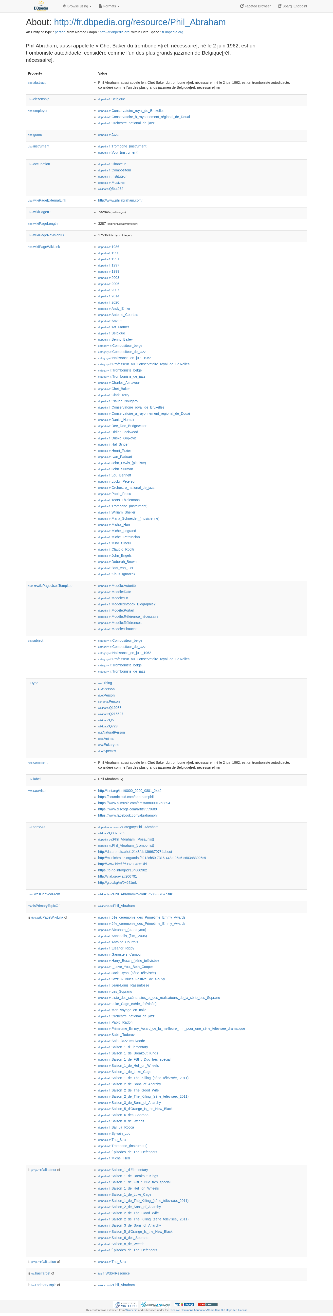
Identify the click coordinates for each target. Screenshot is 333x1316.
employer (37, 111)
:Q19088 (109, 708)
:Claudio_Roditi (116, 549)
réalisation (43, 1262)
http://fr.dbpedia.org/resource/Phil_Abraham (140, 22)
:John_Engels (114, 555)
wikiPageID (39, 212)
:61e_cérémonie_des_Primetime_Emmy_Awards (141, 917)
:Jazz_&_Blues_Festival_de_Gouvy (131, 979)
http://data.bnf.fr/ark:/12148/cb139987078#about (135, 852)
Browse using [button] (77, 6)
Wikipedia (131, 1310)
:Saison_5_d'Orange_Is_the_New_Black (135, 1109)
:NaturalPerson (111, 732)
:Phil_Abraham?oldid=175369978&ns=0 (135, 894)
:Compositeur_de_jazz (122, 352)
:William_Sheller (116, 512)
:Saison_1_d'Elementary (123, 1047)
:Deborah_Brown (117, 562)
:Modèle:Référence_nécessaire (128, 616)
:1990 (108, 253)
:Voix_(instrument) (118, 152)
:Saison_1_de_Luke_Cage (124, 1072)
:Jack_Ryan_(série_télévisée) (127, 973)
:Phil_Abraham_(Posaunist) (126, 839)
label (34, 779)
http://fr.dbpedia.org (115, 32)
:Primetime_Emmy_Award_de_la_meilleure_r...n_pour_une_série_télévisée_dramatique (171, 1028)
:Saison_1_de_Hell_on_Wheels (128, 1066)
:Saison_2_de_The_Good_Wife (128, 1090)
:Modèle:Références (120, 623)
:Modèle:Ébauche (117, 629)
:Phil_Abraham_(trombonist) (126, 845)
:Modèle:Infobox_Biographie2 (127, 604)
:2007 (108, 290)
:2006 (108, 284)
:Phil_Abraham (116, 906)
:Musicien (111, 183)
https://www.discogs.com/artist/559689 (127, 809)
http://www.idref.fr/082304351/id (122, 864)
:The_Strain (113, 1140)
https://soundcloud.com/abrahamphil (126, 797)
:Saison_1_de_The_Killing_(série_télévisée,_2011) (143, 1078)
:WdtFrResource (114, 1273)
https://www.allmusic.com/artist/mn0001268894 (134, 803)
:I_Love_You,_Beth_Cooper (125, 967)
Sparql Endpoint (292, 6)
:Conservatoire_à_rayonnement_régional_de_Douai (144, 117)
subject (35, 640)
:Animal (106, 738)
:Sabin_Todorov (116, 1035)
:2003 (108, 278)
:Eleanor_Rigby (116, 948)
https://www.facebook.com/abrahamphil (128, 815)
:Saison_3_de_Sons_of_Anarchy (129, 1103)
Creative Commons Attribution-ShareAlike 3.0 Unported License (208, 1310)
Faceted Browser (255, 6)
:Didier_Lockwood (118, 432)
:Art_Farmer (113, 327)
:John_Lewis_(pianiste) (122, 463)
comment (37, 762)
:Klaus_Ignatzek (116, 574)
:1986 (108, 247)
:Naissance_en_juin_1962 (124, 358)
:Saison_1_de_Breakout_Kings (128, 1053)
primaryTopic (43, 1285)
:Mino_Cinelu (114, 543)
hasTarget (40, 1273)
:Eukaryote (108, 745)
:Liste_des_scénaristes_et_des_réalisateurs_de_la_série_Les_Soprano (159, 998)
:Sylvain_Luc (114, 1133)
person (60, 32)
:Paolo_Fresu (114, 494)
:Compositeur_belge (120, 346)
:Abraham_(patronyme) (122, 930)
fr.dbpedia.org (172, 32)
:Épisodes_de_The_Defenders (127, 1152)
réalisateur (43, 1170)
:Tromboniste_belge (120, 370)
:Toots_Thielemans (119, 500)
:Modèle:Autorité (117, 586)
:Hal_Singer (113, 444)
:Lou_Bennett (114, 475)
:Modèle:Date (114, 592)
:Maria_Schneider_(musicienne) (128, 518)
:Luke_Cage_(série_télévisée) (127, 1004)
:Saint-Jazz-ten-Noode (121, 1041)
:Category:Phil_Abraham (128, 827)
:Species (107, 751)
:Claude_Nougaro (118, 401)
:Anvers (110, 321)
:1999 (108, 271)
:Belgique (111, 99)
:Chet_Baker (114, 389)
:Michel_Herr (114, 525)
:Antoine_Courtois (118, 315)
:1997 (108, 265)
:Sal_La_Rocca (116, 1127)
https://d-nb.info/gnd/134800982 (122, 870)
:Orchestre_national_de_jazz (126, 123)
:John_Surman (115, 469)
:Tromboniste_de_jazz (121, 376)
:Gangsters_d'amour (120, 954)
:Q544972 (110, 189)
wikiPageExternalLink (47, 200)
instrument (38, 146)
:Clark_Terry (113, 395)
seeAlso (37, 791)
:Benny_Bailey (115, 339)
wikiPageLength (43, 224)
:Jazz (108, 135)
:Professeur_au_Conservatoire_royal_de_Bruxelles (143, 364)
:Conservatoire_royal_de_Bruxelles (131, 111)
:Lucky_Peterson (117, 481)
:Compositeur (114, 170)
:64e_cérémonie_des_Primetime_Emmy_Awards (141, 923)
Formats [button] (109, 6)
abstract (37, 82)
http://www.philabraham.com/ (120, 200)
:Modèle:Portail (116, 610)
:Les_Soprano (115, 991)
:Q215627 (110, 714)
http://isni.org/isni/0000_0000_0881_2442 (130, 791)
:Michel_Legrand (117, 531)
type (33, 683)
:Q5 (106, 720)
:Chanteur (112, 164)
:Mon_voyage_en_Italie (122, 1010)
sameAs (36, 827)
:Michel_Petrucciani (119, 537)
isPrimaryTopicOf (43, 906)
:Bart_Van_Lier (115, 568)
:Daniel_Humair (116, 420)
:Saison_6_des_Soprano (123, 1115)
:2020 (108, 302)
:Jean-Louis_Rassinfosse (123, 985)
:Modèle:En (113, 598)
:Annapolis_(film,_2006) (122, 936)
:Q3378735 (111, 833)
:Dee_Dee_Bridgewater (122, 426)
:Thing (105, 683)
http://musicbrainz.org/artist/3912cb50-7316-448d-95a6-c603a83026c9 (152, 858)
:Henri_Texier (114, 450)
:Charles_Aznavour (119, 383)
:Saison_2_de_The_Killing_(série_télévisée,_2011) (143, 1096)
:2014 (108, 296)
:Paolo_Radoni (115, 1022)
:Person (106, 689)
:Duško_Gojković (117, 438)
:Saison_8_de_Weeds (121, 1121)
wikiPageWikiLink (44, 247)
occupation (39, 164)
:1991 (108, 259)
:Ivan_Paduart (115, 457)
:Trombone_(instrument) (123, 146)
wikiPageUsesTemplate (50, 586)
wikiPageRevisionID (46, 235)
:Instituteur (112, 176)
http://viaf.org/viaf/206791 (117, 876)
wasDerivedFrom (44, 894)
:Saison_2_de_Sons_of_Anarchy (129, 1084)
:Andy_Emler (114, 308)
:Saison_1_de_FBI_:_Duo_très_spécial (134, 1059)
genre (35, 135)
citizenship (38, 99)
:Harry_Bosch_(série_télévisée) (128, 961)
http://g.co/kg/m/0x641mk (117, 882)
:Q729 (108, 726)
